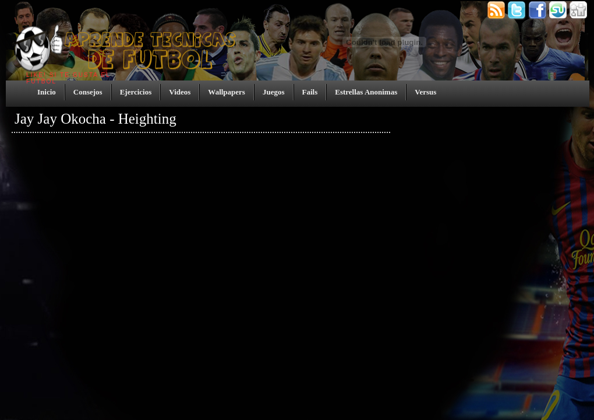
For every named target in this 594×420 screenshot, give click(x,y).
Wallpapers (226, 92)
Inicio (46, 92)
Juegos (274, 92)
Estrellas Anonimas (366, 92)
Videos (179, 92)
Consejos (87, 92)
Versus (425, 92)
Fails (310, 92)
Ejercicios (136, 92)
